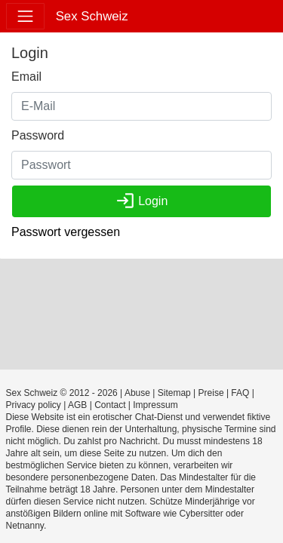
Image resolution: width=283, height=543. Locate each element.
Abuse (137, 393)
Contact (109, 405)
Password (37, 135)
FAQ (240, 393)
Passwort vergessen (65, 231)
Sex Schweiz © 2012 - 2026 (62, 393)
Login (141, 201)
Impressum (155, 405)
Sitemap (174, 393)
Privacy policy (33, 405)
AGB (77, 405)
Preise (211, 393)
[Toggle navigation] (25, 16)
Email (26, 76)
